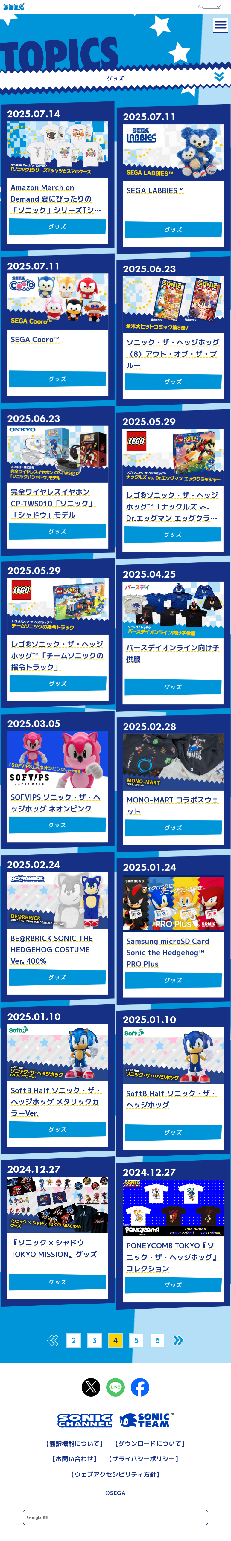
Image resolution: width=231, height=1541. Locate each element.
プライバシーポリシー (143, 1459)
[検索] (115, 1517)
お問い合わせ (75, 1459)
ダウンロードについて (149, 1443)
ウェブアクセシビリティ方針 (115, 1474)
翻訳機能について (75, 1443)
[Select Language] (211, 7)
